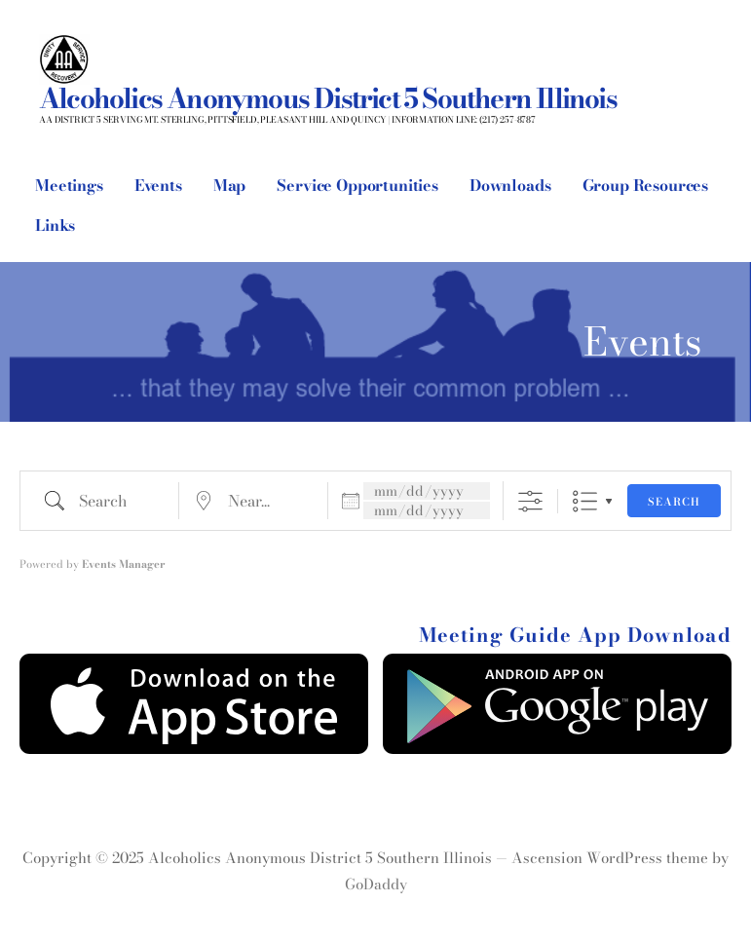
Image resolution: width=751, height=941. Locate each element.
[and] (426, 510)
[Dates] (426, 491)
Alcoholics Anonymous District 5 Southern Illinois (328, 98)
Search (674, 501)
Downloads (510, 185)
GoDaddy (376, 884)
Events (158, 185)
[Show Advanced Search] (530, 501)
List (585, 501)
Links (55, 225)
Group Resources (645, 185)
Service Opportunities (357, 185)
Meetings (69, 185)
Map (229, 185)
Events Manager (123, 564)
